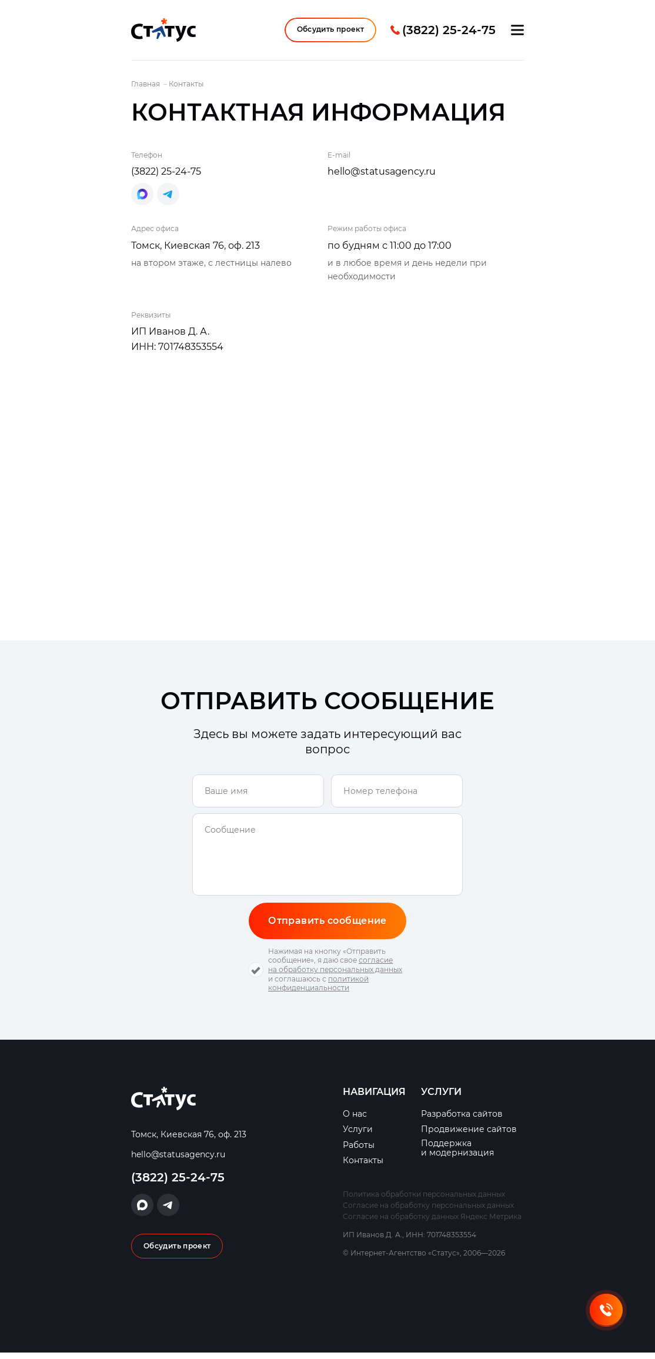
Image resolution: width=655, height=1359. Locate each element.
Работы (359, 1151)
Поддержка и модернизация (457, 1154)
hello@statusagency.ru (382, 176)
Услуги (358, 1136)
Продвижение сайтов (469, 1136)
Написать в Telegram (168, 199)
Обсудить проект (329, 32)
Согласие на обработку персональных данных (428, 1211)
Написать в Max (142, 199)
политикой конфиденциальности (318, 989)
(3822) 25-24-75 (449, 32)
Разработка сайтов (462, 1121)
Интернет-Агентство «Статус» (163, 32)
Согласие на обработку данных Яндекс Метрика (432, 1222)
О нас (355, 1121)
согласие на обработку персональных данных (335, 971)
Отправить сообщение (327, 925)
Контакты (363, 1167)
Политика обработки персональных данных (424, 1200)
